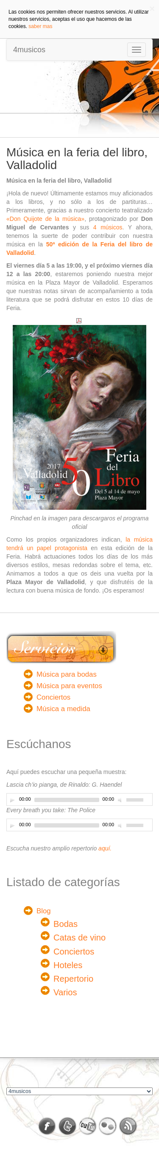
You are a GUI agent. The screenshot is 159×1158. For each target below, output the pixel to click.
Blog (43, 911)
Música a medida (63, 709)
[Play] (12, 799)
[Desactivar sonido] (120, 799)
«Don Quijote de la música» (45, 218)
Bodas (65, 924)
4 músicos (108, 227)
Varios (65, 992)
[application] (79, 799)
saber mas (40, 26)
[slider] (66, 800)
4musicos (29, 49)
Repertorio (73, 978)
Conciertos (53, 697)
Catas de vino (79, 937)
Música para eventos (69, 686)
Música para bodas (66, 674)
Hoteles (67, 965)
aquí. (105, 848)
